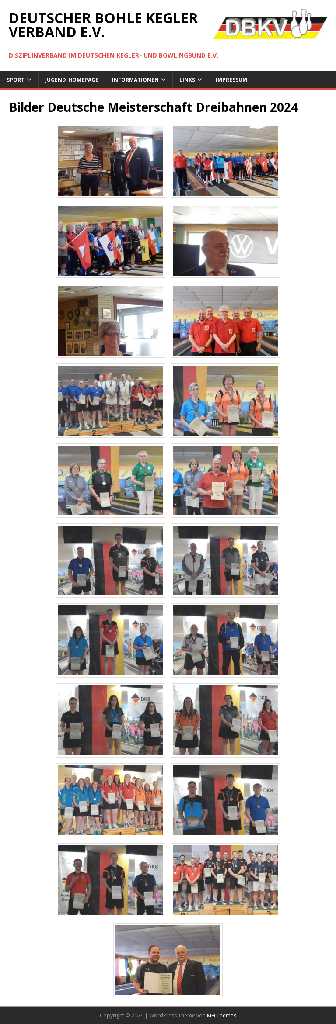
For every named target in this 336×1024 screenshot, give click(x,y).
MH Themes (221, 1015)
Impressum (231, 79)
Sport (15, 79)
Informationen (135, 79)
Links (187, 79)
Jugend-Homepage (71, 79)
